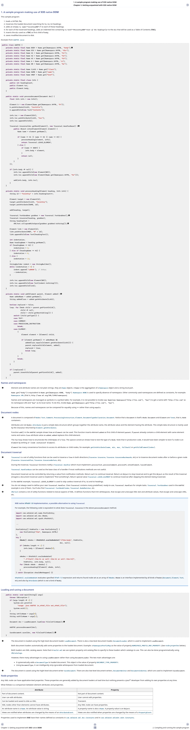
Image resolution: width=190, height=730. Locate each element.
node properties (172, 645)
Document (167, 578)
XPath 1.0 (29, 503)
